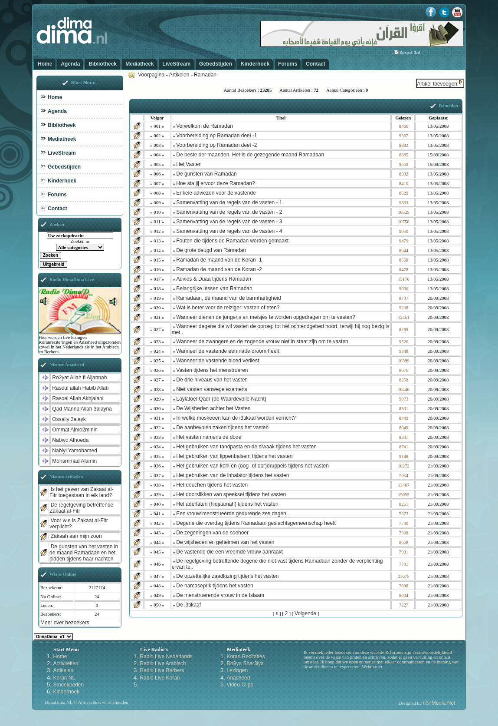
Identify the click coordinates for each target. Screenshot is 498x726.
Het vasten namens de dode (208, 437)
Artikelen (179, 75)
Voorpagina (151, 75)
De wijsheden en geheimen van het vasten (225, 542)
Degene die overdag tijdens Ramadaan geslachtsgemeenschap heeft (256, 523)
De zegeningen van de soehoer (212, 533)
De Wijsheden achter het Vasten (213, 408)
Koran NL (64, 678)
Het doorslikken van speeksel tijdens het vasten (231, 494)
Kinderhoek (255, 64)
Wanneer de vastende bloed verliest (217, 361)
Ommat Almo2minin (75, 430)
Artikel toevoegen (437, 84)
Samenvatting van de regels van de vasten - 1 (229, 202)
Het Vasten (188, 164)
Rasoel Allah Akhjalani (77, 398)
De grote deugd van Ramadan (211, 250)
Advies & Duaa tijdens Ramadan (213, 279)
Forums (287, 64)
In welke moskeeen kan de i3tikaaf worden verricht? (235, 418)
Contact (315, 64)
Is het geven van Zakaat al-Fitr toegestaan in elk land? (81, 492)
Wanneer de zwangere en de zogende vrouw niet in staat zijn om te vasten (262, 341)
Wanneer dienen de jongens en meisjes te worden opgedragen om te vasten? (265, 317)
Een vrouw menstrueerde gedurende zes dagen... (233, 514)
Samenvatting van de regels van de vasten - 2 (229, 212)
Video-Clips (239, 685)
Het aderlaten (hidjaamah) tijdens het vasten (227, 504)
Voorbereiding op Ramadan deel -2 (216, 145)
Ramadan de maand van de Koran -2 (219, 269)
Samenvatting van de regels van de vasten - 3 (229, 222)
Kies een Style (53, 636)
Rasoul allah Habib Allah (80, 388)
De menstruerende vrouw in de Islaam (220, 595)
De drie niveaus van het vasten (212, 380)
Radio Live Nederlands (166, 656)
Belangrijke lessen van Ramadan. (215, 288)
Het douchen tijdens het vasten (212, 485)
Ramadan (205, 75)
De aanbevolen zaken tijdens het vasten (222, 427)
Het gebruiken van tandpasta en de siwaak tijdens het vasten (246, 447)
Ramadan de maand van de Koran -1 (219, 260)
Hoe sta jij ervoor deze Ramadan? (215, 183)
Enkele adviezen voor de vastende (216, 193)
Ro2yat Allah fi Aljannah (79, 378)
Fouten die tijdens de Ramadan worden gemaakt (232, 241)
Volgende (305, 613)
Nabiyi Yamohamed (74, 451)
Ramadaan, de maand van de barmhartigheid (228, 298)
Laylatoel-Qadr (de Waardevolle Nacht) (221, 399)
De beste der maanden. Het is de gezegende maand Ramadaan (250, 155)
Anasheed (238, 678)
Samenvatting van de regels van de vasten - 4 (229, 231)
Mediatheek (139, 64)
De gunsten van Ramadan (206, 174)
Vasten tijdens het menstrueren (212, 370)
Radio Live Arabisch (163, 663)
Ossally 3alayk (68, 419)
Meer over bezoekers (64, 623)
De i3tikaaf (188, 605)
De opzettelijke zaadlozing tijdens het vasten (227, 576)
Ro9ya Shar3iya (244, 663)
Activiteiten (65, 663)
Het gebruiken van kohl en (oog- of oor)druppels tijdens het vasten (252, 466)
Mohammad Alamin (74, 461)
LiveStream (176, 64)
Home (45, 64)
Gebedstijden (215, 64)
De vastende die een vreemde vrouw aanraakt (229, 552)
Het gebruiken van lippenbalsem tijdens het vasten (234, 456)
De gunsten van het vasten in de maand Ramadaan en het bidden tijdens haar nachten (83, 553)
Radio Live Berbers (162, 670)
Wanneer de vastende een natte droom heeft (227, 351)
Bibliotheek (102, 64)
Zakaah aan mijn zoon (76, 536)
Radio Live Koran (160, 678)
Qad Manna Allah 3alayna (81, 409)
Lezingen (237, 670)
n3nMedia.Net (439, 703)
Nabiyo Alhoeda (70, 440)
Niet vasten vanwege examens (211, 389)
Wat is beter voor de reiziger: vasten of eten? (227, 308)
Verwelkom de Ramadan (204, 126)
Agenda (70, 64)
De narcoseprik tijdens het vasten (214, 586)
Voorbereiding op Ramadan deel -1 (216, 136)
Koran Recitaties (245, 656)
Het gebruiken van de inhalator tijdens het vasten (232, 475)
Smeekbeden (68, 685)
